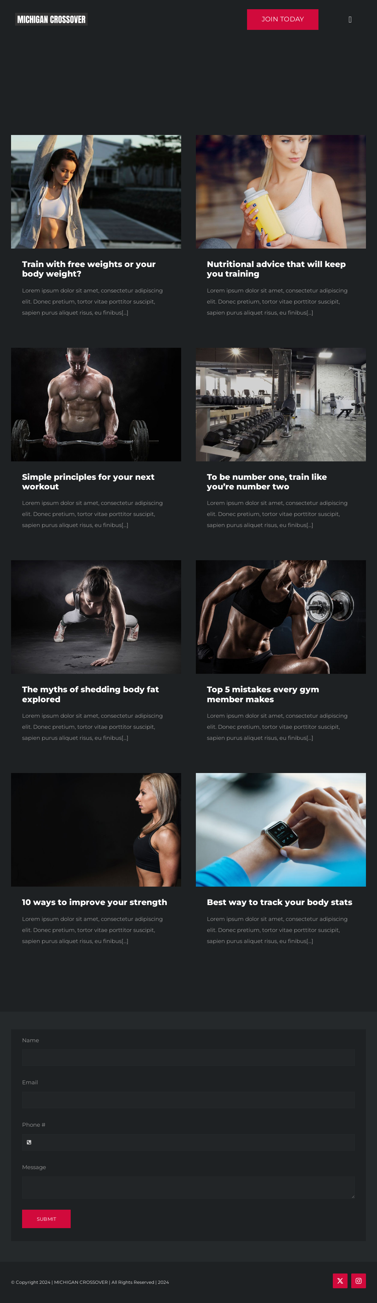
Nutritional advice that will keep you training (276, 269)
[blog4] (281, 350)
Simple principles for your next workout (88, 482)
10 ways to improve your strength (94, 902)
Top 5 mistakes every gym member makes (263, 694)
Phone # (33, 1124)
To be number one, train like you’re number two (267, 482)
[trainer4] (96, 350)
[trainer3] (281, 562)
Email (30, 1082)
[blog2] (96, 775)
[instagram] (358, 1280)
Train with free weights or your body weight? (89, 269)
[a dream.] (281, 137)
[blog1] (96, 137)
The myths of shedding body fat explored (90, 694)
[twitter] (340, 1280)
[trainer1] (96, 562)
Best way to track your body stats (279, 902)
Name (30, 1040)
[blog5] (281, 775)
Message (34, 1167)
